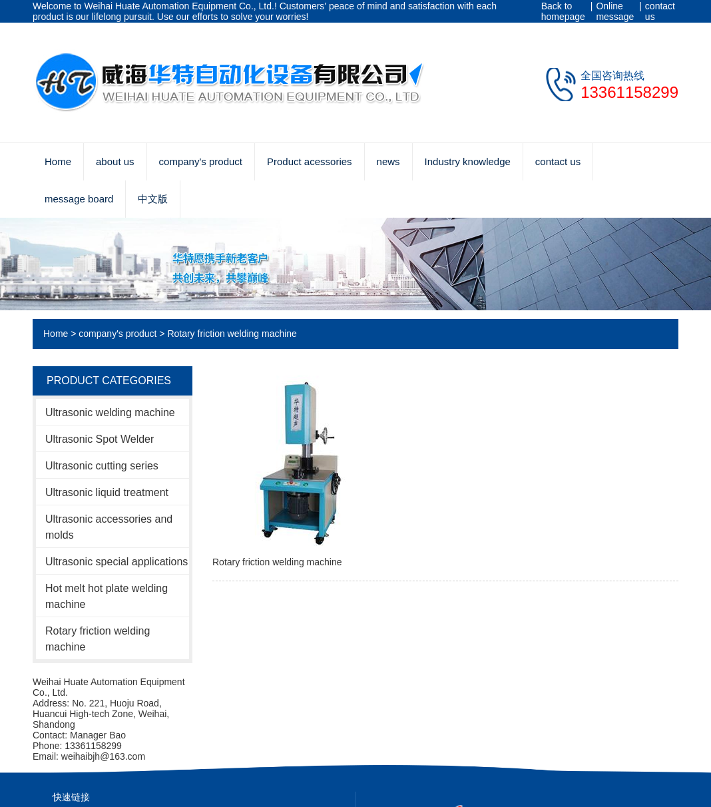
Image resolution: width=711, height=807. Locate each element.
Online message (615, 11)
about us (115, 161)
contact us (660, 11)
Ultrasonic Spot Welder (99, 439)
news (388, 161)
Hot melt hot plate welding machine (106, 596)
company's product (200, 161)
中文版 (153, 198)
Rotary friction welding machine (232, 333)
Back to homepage (563, 11)
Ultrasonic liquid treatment (106, 492)
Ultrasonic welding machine (110, 412)
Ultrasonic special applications (116, 561)
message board (79, 198)
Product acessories (309, 161)
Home (58, 161)
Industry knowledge (468, 161)
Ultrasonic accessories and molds (108, 527)
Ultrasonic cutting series (101, 465)
